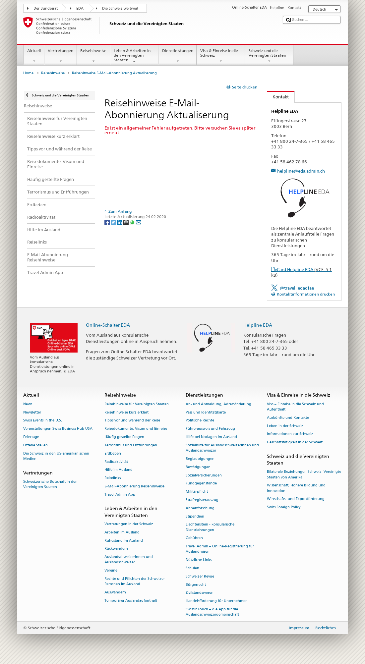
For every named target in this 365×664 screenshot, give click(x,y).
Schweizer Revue (200, 576)
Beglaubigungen (200, 459)
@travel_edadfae (297, 288)
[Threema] (126, 221)
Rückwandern (116, 549)
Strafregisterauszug (202, 500)
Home (28, 73)
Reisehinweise (93, 56)
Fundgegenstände (201, 483)
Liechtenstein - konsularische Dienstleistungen (210, 527)
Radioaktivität (116, 462)
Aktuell (34, 56)
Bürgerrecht (196, 584)
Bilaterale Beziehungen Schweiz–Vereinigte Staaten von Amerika (304, 474)
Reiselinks (112, 478)
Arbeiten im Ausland (122, 532)
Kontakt (278, 96)
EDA (80, 8)
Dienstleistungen (177, 56)
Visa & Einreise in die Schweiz (221, 56)
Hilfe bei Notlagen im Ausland (211, 437)
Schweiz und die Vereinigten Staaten (269, 56)
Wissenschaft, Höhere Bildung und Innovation (296, 488)
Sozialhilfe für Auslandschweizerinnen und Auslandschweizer (222, 448)
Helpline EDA (257, 325)
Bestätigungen (198, 467)
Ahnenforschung (200, 508)
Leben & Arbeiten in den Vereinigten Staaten (134, 56)
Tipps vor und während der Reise (132, 420)
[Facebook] (107, 221)
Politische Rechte (200, 420)
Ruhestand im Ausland (123, 540)
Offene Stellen (35, 445)
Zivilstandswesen (199, 593)
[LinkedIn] (120, 221)
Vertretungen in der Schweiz (128, 524)
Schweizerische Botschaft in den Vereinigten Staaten (50, 484)
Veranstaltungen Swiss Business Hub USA (57, 429)
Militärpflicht (197, 492)
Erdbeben (112, 453)
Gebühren (194, 538)
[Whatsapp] (133, 221)
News (27, 404)
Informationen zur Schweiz (290, 434)
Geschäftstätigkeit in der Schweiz (295, 442)
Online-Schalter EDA (108, 325)
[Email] (138, 221)
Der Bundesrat (45, 8)
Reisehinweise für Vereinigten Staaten (136, 404)
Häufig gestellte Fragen (124, 437)
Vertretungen (61, 56)
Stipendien (195, 516)
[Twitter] (114, 221)
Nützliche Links (199, 560)
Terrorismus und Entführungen (130, 445)
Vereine (110, 571)
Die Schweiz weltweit (120, 8)
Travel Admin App (119, 494)
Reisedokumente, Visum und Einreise (135, 429)
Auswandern (115, 592)
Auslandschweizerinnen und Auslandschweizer (128, 560)
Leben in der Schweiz (285, 426)
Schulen (192, 568)
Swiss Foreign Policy (283, 507)
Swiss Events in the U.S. (42, 420)
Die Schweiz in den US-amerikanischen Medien (56, 456)
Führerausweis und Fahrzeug (210, 429)
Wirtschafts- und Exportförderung (296, 499)
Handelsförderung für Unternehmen (217, 601)
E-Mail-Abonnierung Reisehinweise (134, 486)
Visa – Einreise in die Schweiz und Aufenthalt (295, 407)
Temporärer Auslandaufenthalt (130, 600)
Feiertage (31, 437)
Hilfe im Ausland (118, 470)
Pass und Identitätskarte (206, 412)
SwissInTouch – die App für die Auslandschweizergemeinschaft (212, 612)
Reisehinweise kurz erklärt (126, 412)
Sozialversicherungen (204, 475)
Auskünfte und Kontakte (288, 417)
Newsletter (32, 412)
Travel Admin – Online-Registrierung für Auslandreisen (220, 549)
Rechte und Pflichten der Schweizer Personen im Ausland (134, 581)
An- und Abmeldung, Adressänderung (218, 404)
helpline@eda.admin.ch (301, 171)
